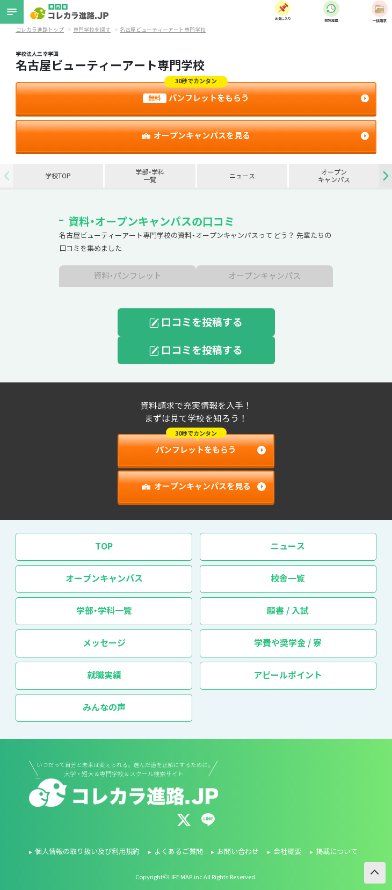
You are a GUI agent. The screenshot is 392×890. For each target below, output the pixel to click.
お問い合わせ (238, 852)
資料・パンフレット (127, 276)
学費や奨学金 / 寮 (288, 643)
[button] (385, 175)
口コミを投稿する (196, 322)
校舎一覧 (288, 578)
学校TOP (58, 176)
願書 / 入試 (288, 611)
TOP (104, 546)
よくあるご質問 (178, 852)
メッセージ (104, 643)
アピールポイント (287, 675)
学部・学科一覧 (149, 176)
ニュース (242, 176)
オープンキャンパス (334, 176)
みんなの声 (104, 707)
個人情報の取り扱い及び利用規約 (87, 852)
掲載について (337, 852)
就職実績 (104, 675)
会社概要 (287, 852)
